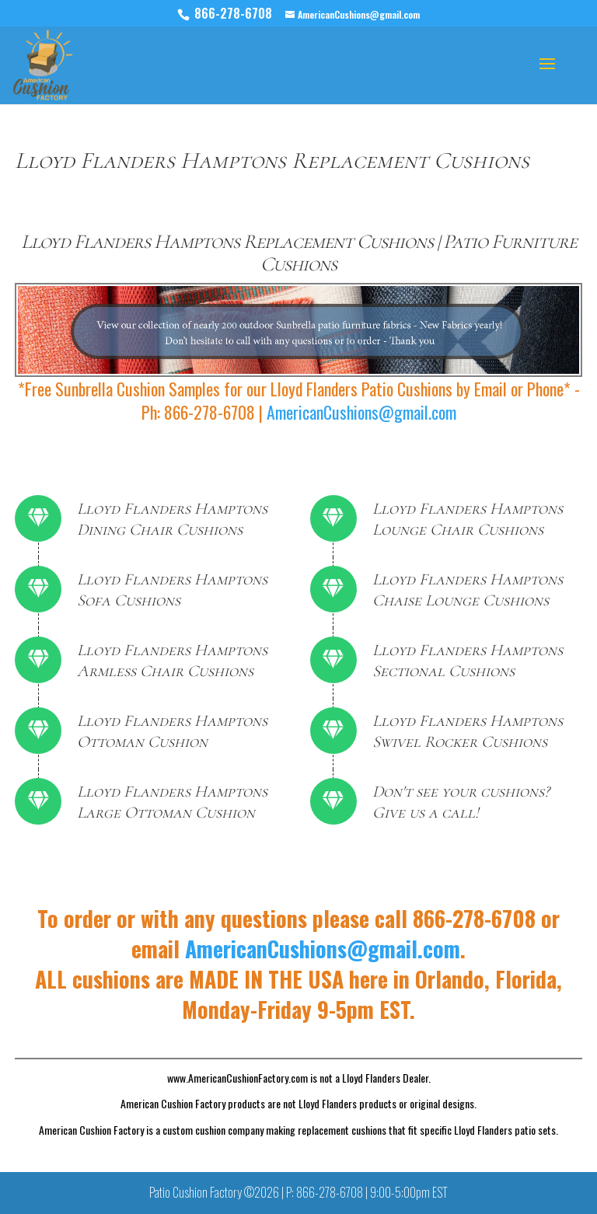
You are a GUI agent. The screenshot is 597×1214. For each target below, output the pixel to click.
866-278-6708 (234, 13)
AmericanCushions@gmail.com (361, 411)
